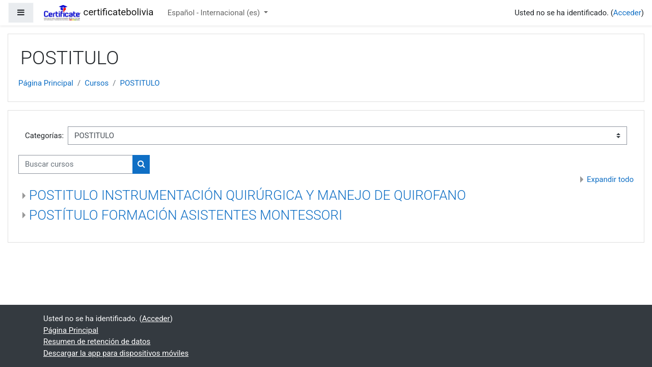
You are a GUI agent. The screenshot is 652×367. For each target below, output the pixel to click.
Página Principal (45, 83)
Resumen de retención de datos (96, 341)
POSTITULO (140, 83)
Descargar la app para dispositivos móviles (115, 353)
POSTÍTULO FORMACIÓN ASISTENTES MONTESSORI (185, 215)
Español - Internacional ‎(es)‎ (215, 12)
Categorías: (44, 135)
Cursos (96, 83)
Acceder (627, 12)
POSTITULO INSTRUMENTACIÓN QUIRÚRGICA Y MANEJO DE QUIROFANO (247, 195)
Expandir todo (610, 179)
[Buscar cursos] (75, 164)
